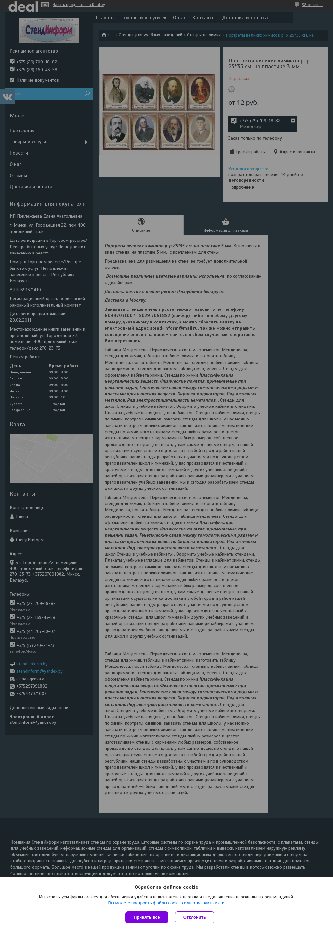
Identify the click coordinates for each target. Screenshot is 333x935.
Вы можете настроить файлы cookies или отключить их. (164, 903)
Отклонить (194, 917)
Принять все (147, 917)
